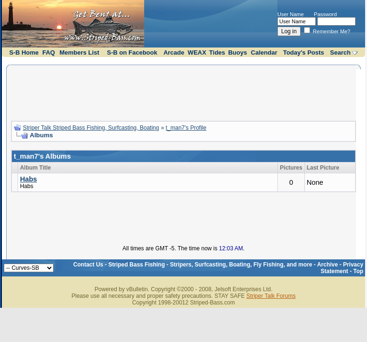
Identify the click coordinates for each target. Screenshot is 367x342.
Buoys (237, 52)
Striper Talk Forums (271, 296)
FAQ (48, 52)
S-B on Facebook (132, 52)
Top (358, 271)
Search (340, 52)
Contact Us (88, 264)
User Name (290, 14)
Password (325, 14)
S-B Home (23, 52)
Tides (217, 52)
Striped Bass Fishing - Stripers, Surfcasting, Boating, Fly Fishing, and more (210, 264)
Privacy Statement (342, 268)
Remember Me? (327, 31)
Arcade (174, 52)
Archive (327, 264)
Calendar (264, 52)
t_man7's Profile (186, 127)
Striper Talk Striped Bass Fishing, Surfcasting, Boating (91, 127)
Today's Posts (303, 52)
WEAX (197, 52)
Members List (79, 52)
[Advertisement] (183, 91)
